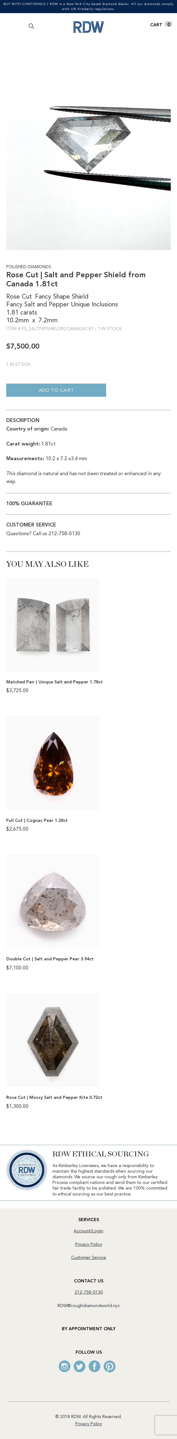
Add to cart (56, 390)
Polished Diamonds (28, 267)
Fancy (14, 305)
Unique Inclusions (94, 305)
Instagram (65, 1366)
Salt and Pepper (46, 305)
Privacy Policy (88, 1244)
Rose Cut (19, 297)
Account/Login (88, 1231)
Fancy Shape (52, 297)
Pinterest (110, 1366)
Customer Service (88, 1257)
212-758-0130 (89, 1292)
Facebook (95, 1366)
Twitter (80, 1366)
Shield (80, 297)
